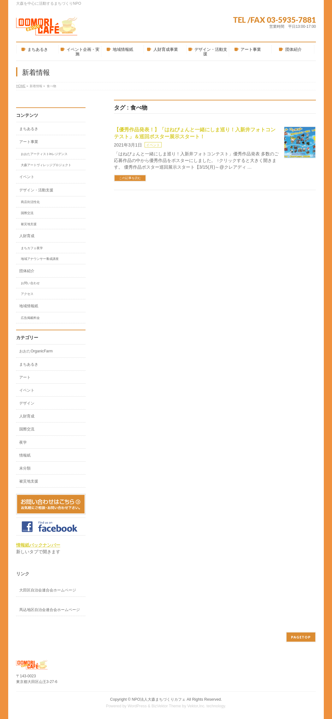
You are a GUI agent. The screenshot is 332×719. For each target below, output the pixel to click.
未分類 (25, 468)
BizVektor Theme (166, 706)
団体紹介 (26, 271)
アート (25, 377)
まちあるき (28, 129)
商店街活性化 (30, 202)
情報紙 (25, 455)
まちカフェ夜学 (32, 248)
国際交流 (27, 213)
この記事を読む (130, 178)
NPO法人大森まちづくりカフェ (159, 699)
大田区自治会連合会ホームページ (47, 590)
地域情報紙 (28, 306)
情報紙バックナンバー (38, 545)
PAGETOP (301, 637)
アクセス (27, 294)
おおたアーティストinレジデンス (44, 154)
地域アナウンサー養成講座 (40, 259)
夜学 (23, 442)
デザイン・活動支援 (36, 190)
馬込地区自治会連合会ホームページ (49, 610)
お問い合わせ (30, 283)
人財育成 (26, 236)
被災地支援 (29, 224)
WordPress (137, 706)
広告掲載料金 (30, 318)
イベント (153, 145)
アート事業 (28, 142)
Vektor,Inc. (196, 706)
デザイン (26, 403)
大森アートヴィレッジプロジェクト (46, 165)
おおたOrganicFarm (36, 351)
